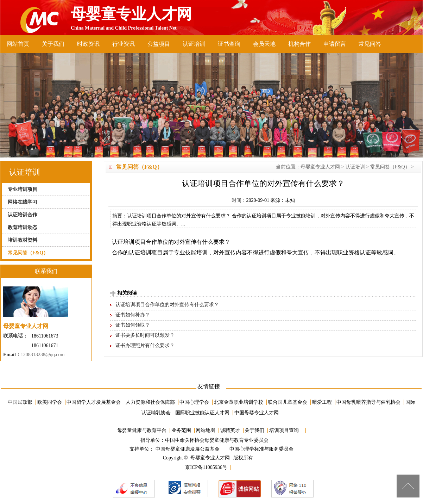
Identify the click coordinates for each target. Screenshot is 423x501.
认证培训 (194, 44)
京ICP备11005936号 (206, 467)
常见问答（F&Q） (390, 166)
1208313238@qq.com (43, 354)
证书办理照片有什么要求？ (145, 345)
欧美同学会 (49, 402)
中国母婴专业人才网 (256, 412)
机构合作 (299, 44)
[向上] (408, 486)
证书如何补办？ (132, 314)
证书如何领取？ (132, 325)
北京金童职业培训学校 (238, 402)
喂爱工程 (322, 402)
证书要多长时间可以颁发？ (145, 335)
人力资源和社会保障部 (150, 402)
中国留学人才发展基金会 (94, 402)
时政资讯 (88, 44)
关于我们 (53, 44)
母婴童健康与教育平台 (141, 430)
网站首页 (18, 44)
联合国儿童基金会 (287, 402)
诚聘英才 (230, 430)
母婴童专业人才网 (320, 166)
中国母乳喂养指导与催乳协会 (368, 402)
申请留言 (334, 44)
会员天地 (264, 44)
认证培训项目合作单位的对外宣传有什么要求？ (167, 304)
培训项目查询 (284, 430)
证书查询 (229, 44)
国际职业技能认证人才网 (202, 412)
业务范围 (181, 430)
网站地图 (205, 430)
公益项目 (158, 44)
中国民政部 (20, 402)
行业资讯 (123, 44)
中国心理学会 (194, 402)
